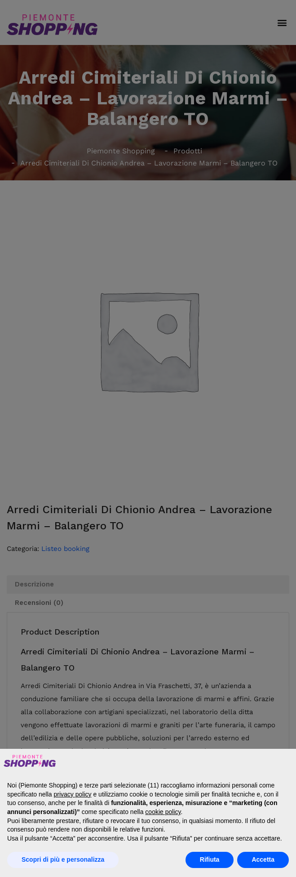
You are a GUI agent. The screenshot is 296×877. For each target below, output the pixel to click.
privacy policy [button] (73, 794)
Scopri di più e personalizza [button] (63, 859)
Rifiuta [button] (210, 859)
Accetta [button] (263, 859)
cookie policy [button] (163, 811)
